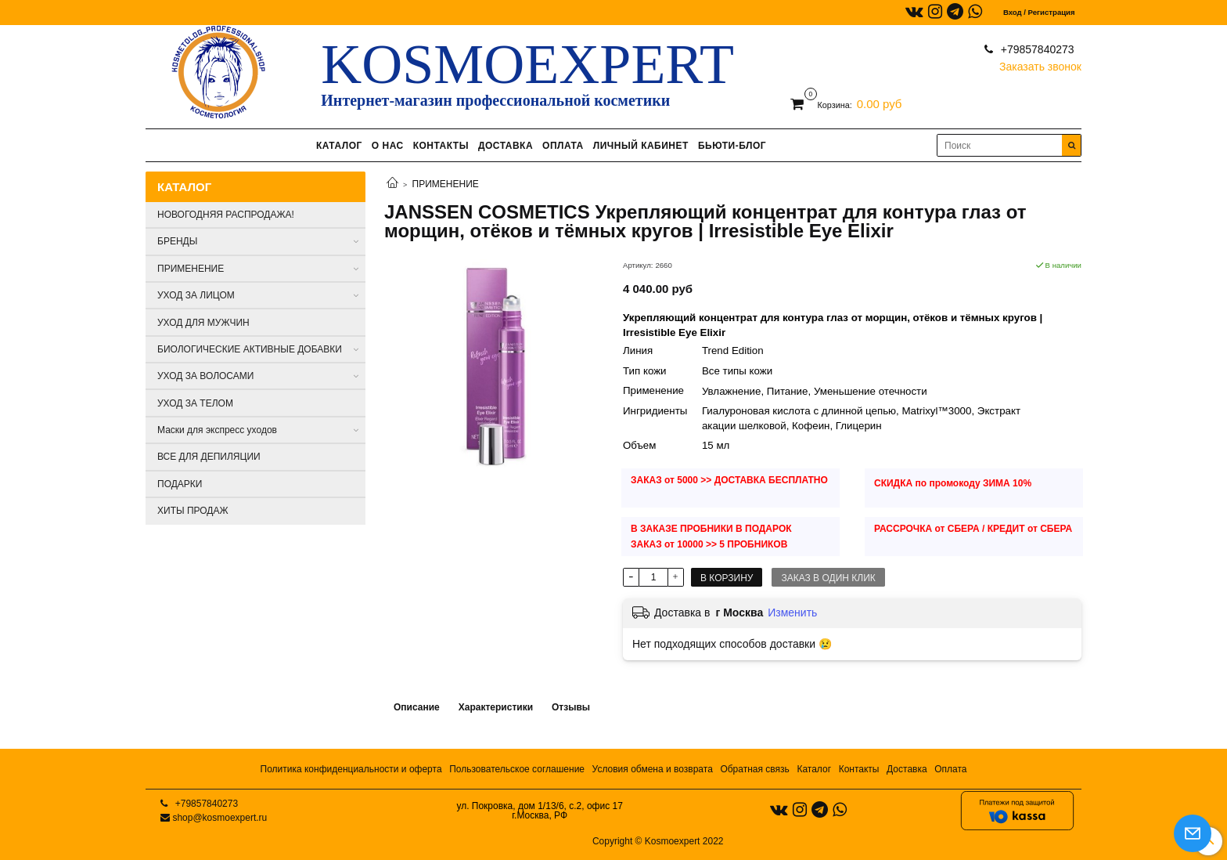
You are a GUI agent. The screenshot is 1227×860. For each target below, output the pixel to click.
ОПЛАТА (563, 145)
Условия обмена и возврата (652, 769)
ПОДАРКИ (179, 484)
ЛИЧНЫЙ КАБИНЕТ (641, 145)
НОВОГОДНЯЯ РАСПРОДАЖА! (225, 214)
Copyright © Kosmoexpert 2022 (658, 841)
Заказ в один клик (828, 578)
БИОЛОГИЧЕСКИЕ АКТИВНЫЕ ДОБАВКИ (249, 349)
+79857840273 (1036, 49)
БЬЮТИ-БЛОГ (732, 145)
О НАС (388, 145)
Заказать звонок (1040, 63)
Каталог (814, 769)
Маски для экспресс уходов (217, 430)
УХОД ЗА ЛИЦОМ (196, 295)
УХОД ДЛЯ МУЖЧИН (203, 322)
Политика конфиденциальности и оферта (351, 769)
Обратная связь (754, 769)
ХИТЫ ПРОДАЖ (192, 510)
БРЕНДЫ (177, 241)
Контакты (859, 769)
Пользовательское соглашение (517, 769)
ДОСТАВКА (505, 145)
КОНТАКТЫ (441, 145)
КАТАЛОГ (339, 145)
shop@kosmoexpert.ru (219, 817)
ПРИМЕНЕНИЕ (445, 184)
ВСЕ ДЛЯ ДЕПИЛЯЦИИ (209, 456)
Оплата (950, 769)
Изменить (792, 612)
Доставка (907, 769)
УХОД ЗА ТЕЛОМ (195, 403)
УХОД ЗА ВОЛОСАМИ (205, 375)
